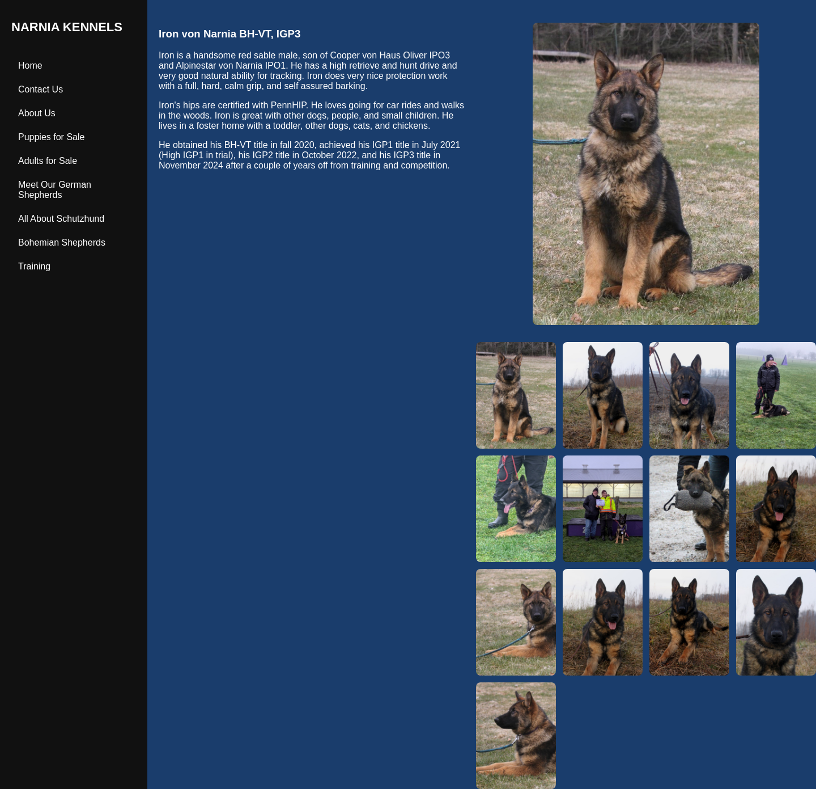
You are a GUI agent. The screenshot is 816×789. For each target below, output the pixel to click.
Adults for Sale (47, 161)
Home (30, 65)
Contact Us (40, 89)
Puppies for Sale (51, 137)
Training (34, 266)
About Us (37, 113)
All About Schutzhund (61, 218)
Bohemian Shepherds (61, 242)
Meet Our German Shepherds (54, 190)
